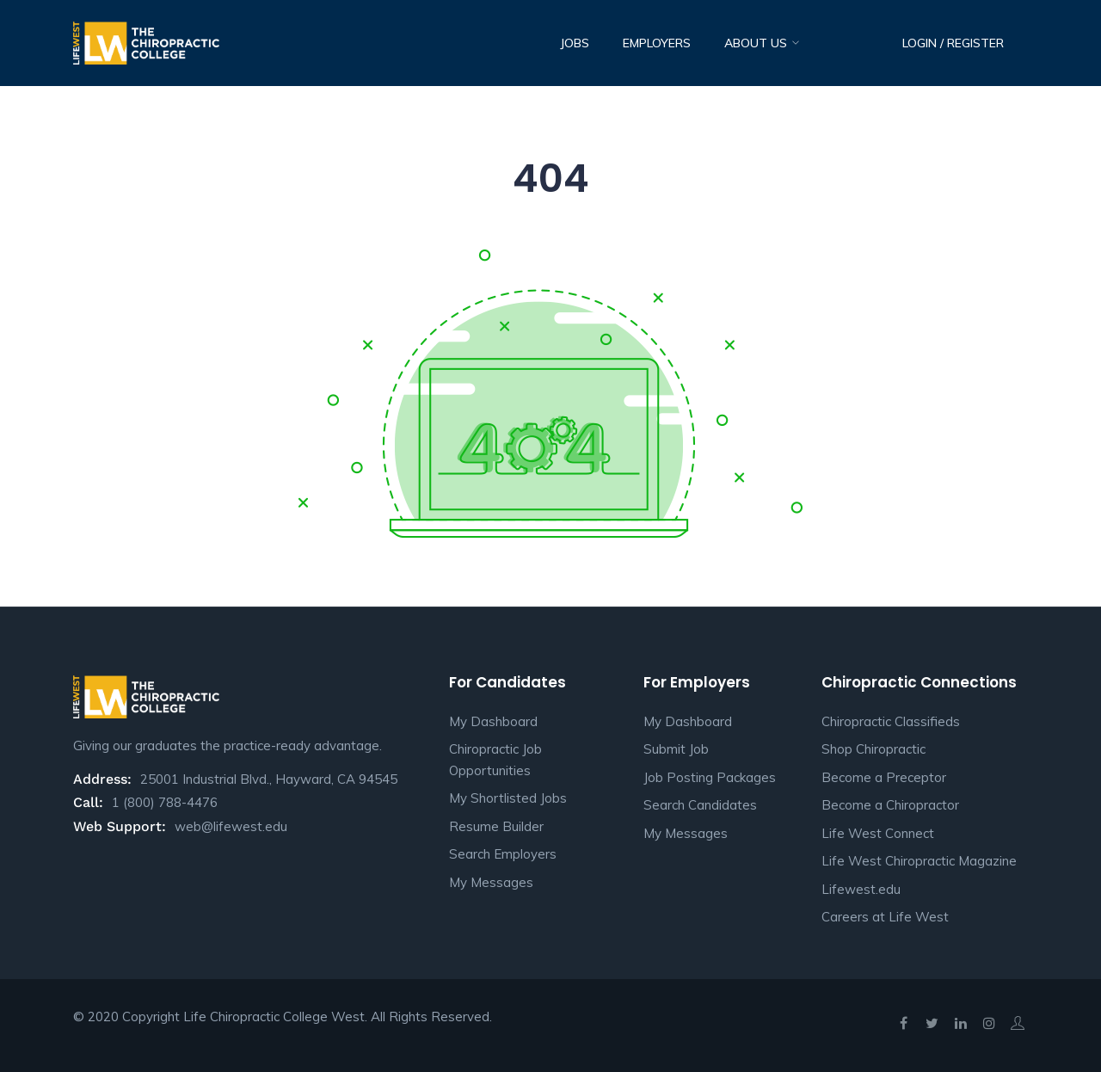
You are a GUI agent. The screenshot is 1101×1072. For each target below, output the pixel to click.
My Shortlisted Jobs (508, 798)
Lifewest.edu (861, 889)
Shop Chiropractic (873, 749)
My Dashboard (493, 721)
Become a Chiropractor (890, 805)
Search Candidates (700, 805)
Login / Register (953, 43)
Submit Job (676, 749)
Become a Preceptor (883, 777)
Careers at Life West (885, 917)
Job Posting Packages (709, 777)
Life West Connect (877, 833)
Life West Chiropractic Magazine (919, 861)
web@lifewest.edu (231, 826)
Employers (657, 43)
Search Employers (503, 854)
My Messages (491, 882)
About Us (757, 43)
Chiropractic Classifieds (890, 721)
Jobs (574, 43)
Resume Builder (496, 826)
